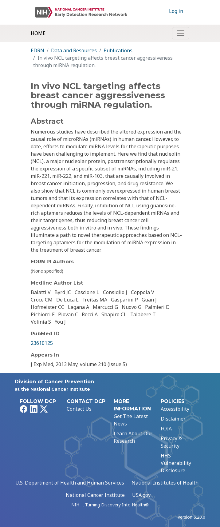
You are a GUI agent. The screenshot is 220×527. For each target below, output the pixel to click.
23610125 (42, 343)
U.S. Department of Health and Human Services (69, 482)
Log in (176, 11)
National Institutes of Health (165, 482)
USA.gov (141, 495)
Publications (118, 50)
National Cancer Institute (95, 495)
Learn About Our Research (133, 437)
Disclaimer (173, 418)
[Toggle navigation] (180, 33)
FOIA (166, 428)
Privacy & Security (171, 442)
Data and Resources (74, 50)
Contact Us (79, 408)
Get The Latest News (131, 420)
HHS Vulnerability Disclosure (176, 463)
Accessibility (175, 408)
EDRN (37, 50)
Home (38, 33)
